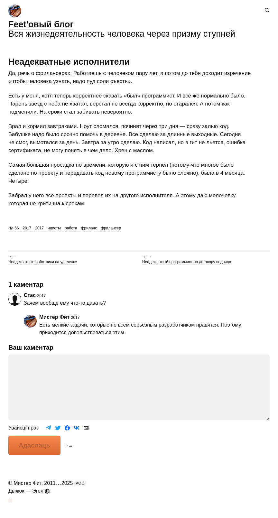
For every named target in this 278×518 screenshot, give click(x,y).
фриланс (89, 228)
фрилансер (111, 228)
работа (71, 228)
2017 (39, 228)
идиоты (54, 228)
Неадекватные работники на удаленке (42, 262)
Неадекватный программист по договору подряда (186, 262)
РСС (80, 483)
